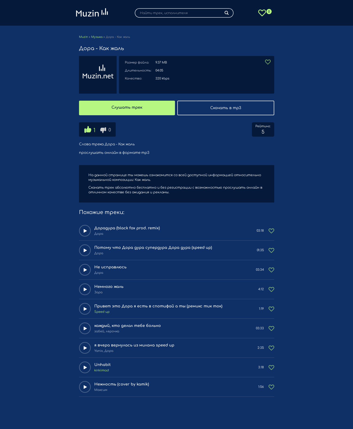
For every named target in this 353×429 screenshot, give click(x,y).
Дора (98, 233)
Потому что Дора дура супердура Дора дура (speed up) (153, 248)
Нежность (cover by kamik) (121, 384)
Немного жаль (108, 287)
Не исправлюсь (110, 267)
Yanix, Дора (103, 351)
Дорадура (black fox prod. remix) (127, 228)
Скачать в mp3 (225, 108)
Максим (100, 390)
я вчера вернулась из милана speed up (134, 345)
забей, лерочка (106, 331)
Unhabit (102, 365)
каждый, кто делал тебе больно (127, 326)
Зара (98, 292)
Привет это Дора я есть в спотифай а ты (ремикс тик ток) (158, 306)
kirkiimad (101, 370)
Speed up (102, 312)
